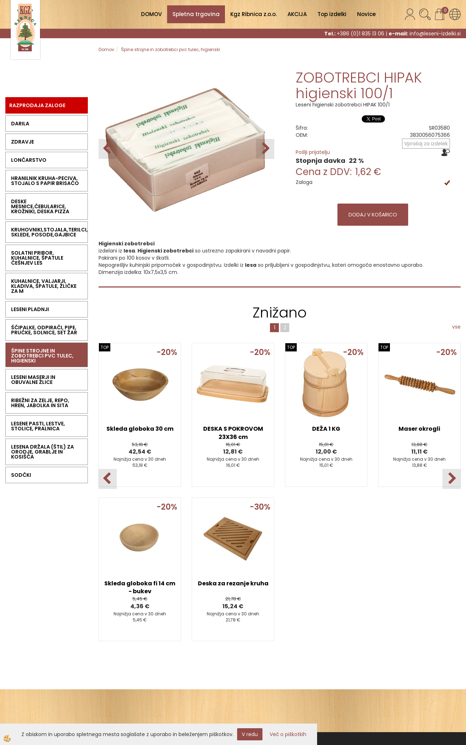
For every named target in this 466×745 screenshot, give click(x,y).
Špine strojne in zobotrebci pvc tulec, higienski (170, 49)
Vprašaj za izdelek (426, 143)
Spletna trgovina (196, 14)
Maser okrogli (419, 429)
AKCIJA (297, 14)
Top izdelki (331, 14)
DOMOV (151, 14)
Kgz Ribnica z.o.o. (253, 14)
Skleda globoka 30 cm (140, 429)
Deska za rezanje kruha (233, 583)
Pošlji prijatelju (313, 152)
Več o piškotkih (288, 734)
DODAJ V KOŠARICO (373, 214)
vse (456, 326)
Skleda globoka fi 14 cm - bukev (139, 587)
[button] (265, 149)
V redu (250, 734)
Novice (366, 14)
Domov (106, 49)
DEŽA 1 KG (326, 429)
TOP (105, 347)
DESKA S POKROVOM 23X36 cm (233, 433)
